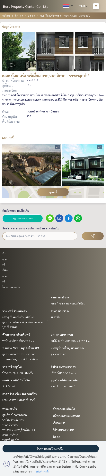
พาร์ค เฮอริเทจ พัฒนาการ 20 (18, 340)
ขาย (4, 259)
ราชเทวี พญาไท (12, 366)
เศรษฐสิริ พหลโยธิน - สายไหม (18, 317)
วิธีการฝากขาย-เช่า (63, 430)
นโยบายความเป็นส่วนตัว (66, 416)
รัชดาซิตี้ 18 (57, 317)
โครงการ (19, 15)
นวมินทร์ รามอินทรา (14, 311)
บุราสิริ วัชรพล (9, 327)
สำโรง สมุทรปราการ (63, 366)
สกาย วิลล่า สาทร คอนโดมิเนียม (68, 303)
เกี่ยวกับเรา (59, 423)
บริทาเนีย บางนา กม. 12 (63, 372)
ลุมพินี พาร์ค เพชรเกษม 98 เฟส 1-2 (70, 340)
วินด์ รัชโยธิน (9, 386)
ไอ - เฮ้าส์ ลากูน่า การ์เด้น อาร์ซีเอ (20, 359)
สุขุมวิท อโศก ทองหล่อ (64, 380)
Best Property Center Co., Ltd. (26, 6)
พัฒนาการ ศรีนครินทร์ (16, 334)
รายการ (31, 15)
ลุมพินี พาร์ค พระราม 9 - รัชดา (18, 354)
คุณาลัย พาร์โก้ (58, 354)
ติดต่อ (56, 437)
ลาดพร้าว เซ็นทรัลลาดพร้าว (19, 393)
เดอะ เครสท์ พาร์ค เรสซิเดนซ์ (18, 400)
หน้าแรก (6, 15)
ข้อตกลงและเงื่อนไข (64, 409)
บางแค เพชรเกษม (62, 334)
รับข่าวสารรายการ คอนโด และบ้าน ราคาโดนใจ (30, 228)
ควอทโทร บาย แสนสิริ (63, 386)
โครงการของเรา (11, 287)
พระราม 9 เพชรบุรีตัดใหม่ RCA (21, 348)
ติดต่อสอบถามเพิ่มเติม (15, 210)
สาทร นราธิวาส (60, 297)
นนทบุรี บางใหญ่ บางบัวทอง (67, 348)
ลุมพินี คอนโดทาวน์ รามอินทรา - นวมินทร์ (24, 322)
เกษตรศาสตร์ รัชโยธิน (16, 380)
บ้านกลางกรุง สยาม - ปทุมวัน (17, 372)
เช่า (4, 264)
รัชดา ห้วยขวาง (60, 311)
